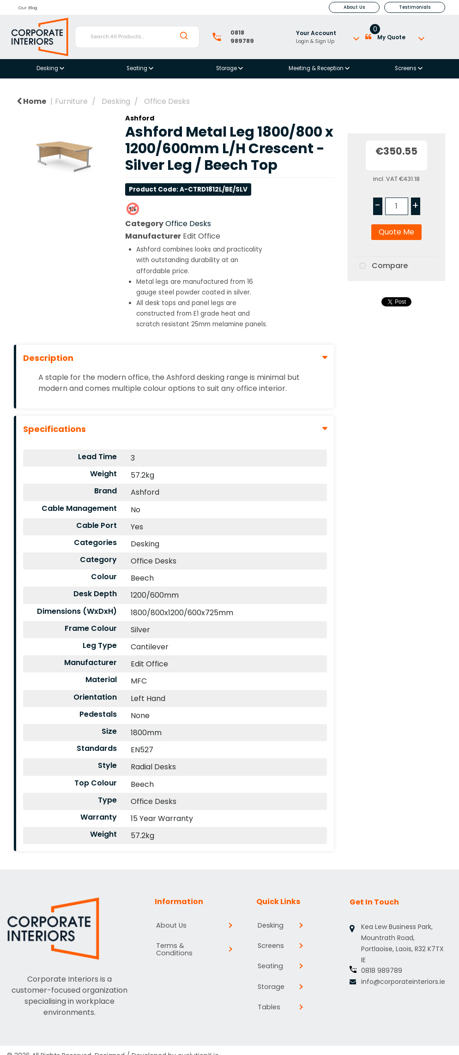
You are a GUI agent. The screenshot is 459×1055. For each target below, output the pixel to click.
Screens (406, 68)
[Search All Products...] (137, 37)
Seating (138, 68)
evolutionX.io (198, 1044)
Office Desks (167, 101)
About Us (354, 7)
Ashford (139, 118)
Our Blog (27, 8)
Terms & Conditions (177, 944)
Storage (227, 68)
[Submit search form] (184, 36)
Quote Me (396, 232)
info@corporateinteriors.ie (403, 981)
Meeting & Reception (317, 68)
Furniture (71, 101)
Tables (270, 1003)
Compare (381, 266)
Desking (48, 68)
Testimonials (414, 7)
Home (31, 101)
